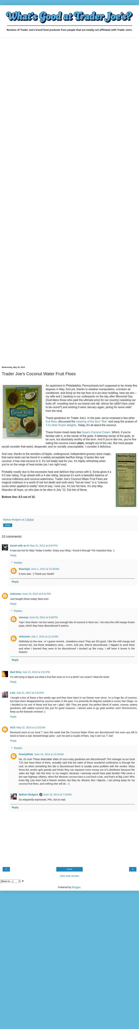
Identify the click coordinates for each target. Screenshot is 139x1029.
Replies (18, 562)
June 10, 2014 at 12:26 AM (49, 754)
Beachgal (24, 569)
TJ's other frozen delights (61, 425)
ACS (12, 727)
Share (7, 525)
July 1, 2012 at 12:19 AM (44, 636)
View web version (69, 875)
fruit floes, (52, 421)
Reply (13, 555)
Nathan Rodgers (28, 794)
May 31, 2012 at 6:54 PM (44, 545)
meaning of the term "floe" (92, 421)
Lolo (12, 692)
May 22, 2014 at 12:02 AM (30, 727)
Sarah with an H (19, 545)
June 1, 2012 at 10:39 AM (45, 569)
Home (69, 869)
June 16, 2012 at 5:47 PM (36, 593)
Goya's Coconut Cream (96, 432)
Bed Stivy (16, 672)
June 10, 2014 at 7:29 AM (57, 794)
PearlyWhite (26, 754)
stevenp (23, 617)
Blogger (76, 887)
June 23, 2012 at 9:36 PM (43, 617)
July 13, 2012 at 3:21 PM (36, 672)
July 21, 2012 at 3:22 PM (30, 692)
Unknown (15, 593)
